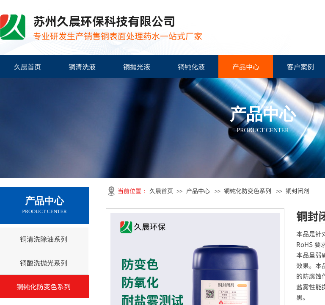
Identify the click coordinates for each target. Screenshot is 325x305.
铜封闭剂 (297, 190)
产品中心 (245, 66)
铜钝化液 (191, 66)
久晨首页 (27, 66)
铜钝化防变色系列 (247, 190)
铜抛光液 (136, 66)
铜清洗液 (82, 66)
